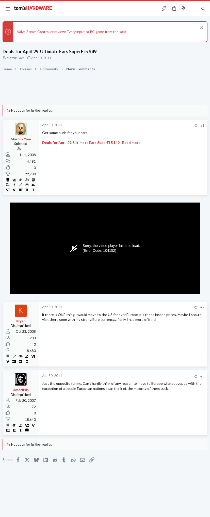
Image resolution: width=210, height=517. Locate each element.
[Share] (195, 125)
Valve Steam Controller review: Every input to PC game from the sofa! (72, 31)
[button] (8, 8)
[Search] (203, 8)
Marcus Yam (16, 58)
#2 (202, 307)
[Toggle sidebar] (193, 8)
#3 (202, 376)
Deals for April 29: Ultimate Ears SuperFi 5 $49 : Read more (91, 142)
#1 (202, 125)
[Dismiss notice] (201, 28)
